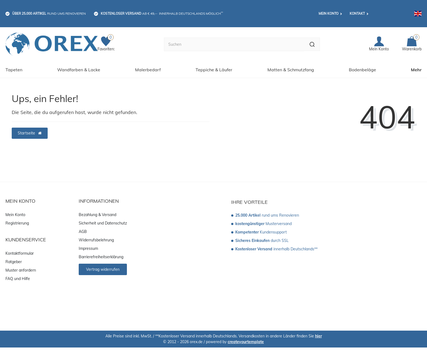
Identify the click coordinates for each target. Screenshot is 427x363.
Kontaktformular (19, 252)
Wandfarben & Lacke (78, 69)
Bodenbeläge (362, 69)
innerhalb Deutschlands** (276, 248)
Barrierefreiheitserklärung (101, 256)
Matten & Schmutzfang (290, 69)
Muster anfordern (20, 269)
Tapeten (13, 69)
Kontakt (357, 13)
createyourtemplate (246, 341)
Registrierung (17, 222)
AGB (83, 230)
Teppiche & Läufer (214, 69)
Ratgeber (13, 261)
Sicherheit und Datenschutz (103, 222)
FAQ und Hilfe (17, 277)
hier (318, 335)
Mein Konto (328, 13)
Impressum (88, 247)
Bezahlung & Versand (97, 213)
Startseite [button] (30, 132)
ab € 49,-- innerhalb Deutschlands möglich (162, 13)
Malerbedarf (148, 69)
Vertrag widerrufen (103, 268)
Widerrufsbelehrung (96, 239)
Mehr (416, 69)
